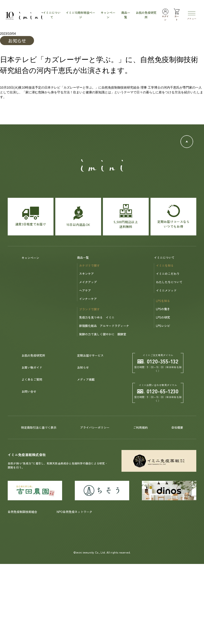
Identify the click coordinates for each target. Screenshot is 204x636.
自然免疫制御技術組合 (22, 512)
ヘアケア (85, 290)
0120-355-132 (158, 361)
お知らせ (83, 367)
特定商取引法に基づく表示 (38, 427)
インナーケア (88, 299)
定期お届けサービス (90, 355)
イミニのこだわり (168, 273)
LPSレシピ (163, 326)
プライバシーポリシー (94, 427)
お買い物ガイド (32, 367)
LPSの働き (163, 309)
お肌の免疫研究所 (33, 355)
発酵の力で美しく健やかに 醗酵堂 (102, 334)
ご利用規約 (140, 427)
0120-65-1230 (158, 391)
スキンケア (86, 273)
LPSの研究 (163, 317)
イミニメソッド (166, 290)
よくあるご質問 (32, 379)
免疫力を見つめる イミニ (96, 317)
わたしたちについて (169, 282)
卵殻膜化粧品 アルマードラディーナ (104, 326)
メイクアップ (88, 282)
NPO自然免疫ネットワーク (74, 512)
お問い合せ (29, 391)
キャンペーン (30, 258)
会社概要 (177, 427)
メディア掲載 (86, 379)
